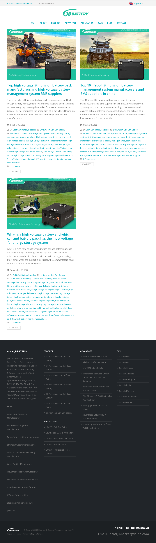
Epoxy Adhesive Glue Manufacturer (23, 437)
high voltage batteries (48, 293)
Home (32, 23)
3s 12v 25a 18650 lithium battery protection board (105, 133)
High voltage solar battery (58, 155)
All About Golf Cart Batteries (95, 362)
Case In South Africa (128, 396)
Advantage (70, 23)
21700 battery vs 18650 (20, 278)
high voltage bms (46, 300)
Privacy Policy (28, 534)
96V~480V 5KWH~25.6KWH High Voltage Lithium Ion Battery (36, 133)
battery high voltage (36, 282)
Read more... (14, 171)
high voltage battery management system (48, 140)
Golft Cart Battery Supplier (24, 130)
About (43, 23)
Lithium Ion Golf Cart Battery (52, 130)
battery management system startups (97, 144)
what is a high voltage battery (45, 311)
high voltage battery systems (42, 148)
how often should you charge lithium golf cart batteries (37, 308)
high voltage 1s (40, 289)
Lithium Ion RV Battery (56, 444)
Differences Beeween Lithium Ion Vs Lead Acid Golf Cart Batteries (96, 377)
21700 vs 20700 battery (41, 278)
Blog (109, 23)
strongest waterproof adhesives (22, 445)
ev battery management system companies (107, 151)
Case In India (125, 385)
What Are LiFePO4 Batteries (95, 356)
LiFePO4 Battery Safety (93, 368)
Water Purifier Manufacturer (20, 464)
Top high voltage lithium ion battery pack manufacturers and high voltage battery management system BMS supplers (39, 89)
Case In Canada (126, 368)
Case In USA (124, 356)
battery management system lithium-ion (123, 140)
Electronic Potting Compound (20, 503)
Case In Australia (126, 373)
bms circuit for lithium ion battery (95, 148)
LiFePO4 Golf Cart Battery (57, 427)
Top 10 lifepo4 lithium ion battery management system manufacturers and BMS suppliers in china (112, 89)
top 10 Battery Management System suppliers (121, 155)
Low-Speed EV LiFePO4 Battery (60, 433)
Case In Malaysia (126, 391)
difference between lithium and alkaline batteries (37, 286)
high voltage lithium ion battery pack (30, 155)
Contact (121, 23)
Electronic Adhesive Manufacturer (22, 479)
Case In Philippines (127, 379)
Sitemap (39, 534)
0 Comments (15, 166)
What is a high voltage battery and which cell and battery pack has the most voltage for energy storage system (40, 238)
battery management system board (109, 137)
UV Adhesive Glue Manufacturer (21, 487)
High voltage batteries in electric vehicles (54, 137)
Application (87, 23)
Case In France (125, 402)
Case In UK (124, 362)
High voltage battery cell (18, 140)
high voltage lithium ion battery (28, 151)
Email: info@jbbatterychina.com (20, 3)
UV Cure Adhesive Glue (17, 495)
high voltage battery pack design (50, 144)
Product (55, 23)
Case (100, 23)
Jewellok (11, 510)
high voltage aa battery (58, 289)
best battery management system (130, 144)
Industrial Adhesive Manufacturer (22, 472)
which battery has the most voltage (31, 319)
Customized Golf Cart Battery (59, 413)
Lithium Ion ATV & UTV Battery (59, 438)
